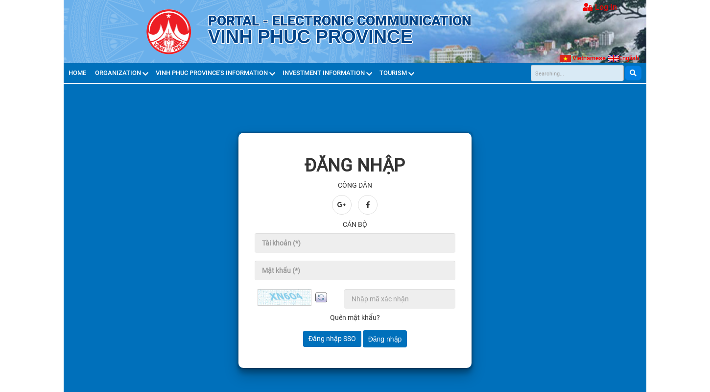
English (623, 58)
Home (78, 72)
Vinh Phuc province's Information (212, 72)
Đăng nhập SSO (332, 339)
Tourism (393, 72)
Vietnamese (583, 58)
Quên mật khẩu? (355, 317)
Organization (118, 72)
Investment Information (324, 72)
